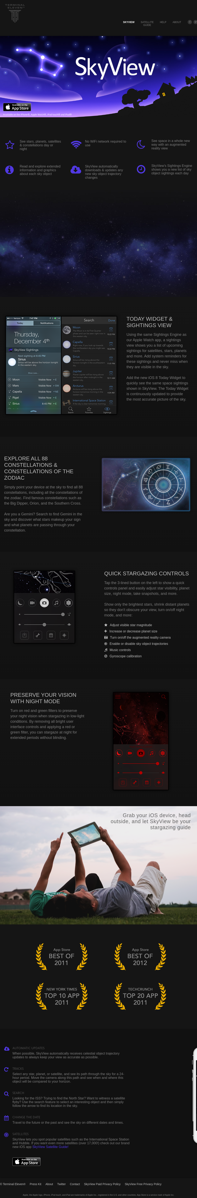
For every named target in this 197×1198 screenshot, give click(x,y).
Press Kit (35, 1184)
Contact (75, 1184)
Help (163, 22)
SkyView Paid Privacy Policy (102, 1184)
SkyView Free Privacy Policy (143, 1184)
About (177, 22)
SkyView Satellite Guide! (50, 1147)
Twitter (61, 1184)
